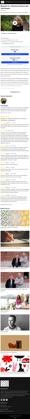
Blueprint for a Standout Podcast (8, 33)
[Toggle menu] (28, 2)
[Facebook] (4, 400)
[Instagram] (7, 400)
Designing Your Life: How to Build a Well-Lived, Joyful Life (13, 268)
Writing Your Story (5, 311)
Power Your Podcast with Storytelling (9, 352)
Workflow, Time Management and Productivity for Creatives (14, 372)
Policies (15, 417)
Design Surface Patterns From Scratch (9, 227)
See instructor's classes (6, 112)
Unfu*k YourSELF (4, 331)
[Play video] (15, 23)
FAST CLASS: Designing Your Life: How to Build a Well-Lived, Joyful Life (14, 289)
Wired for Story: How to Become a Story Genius (11, 248)
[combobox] (15, 2)
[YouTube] (2, 400)
